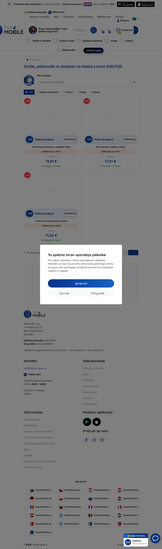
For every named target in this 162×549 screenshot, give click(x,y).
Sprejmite (81, 283)
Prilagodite (97, 293)
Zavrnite (64, 293)
